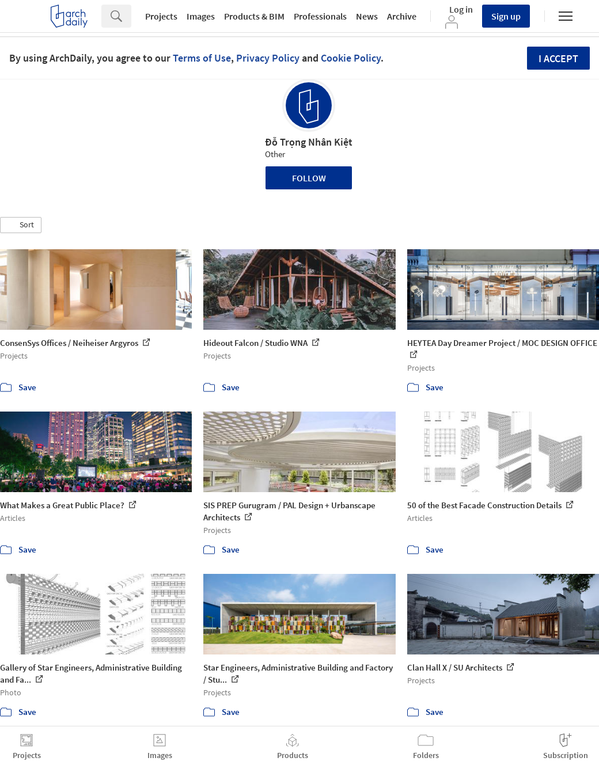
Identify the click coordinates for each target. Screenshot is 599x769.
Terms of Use (202, 57)
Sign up (506, 16)
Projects (161, 16)
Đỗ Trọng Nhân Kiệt (308, 142)
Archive (401, 16)
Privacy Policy (268, 57)
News (367, 16)
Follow (309, 178)
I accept (558, 58)
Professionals (320, 16)
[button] (20, 225)
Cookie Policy (351, 57)
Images (201, 16)
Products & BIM (254, 16)
